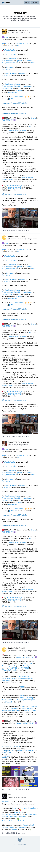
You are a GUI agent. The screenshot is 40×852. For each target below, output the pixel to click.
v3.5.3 (15, 844)
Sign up (35, 2)
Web (19, 231)
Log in (27, 2)
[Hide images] (3, 209)
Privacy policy (22, 844)
